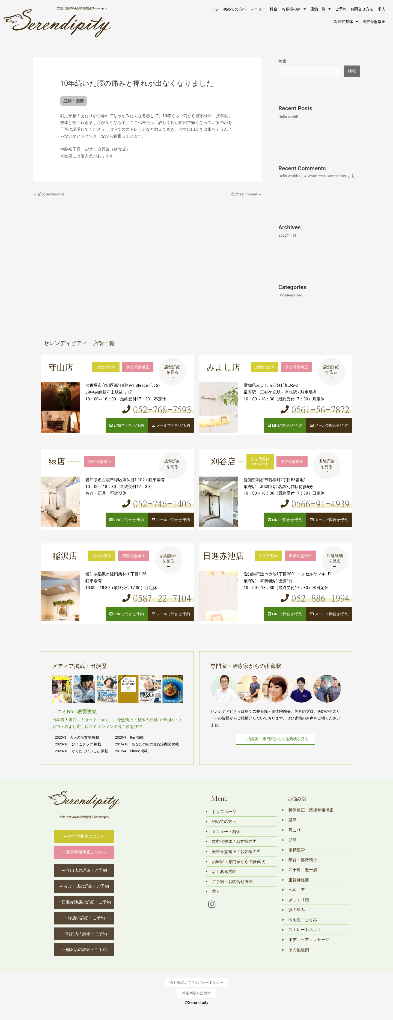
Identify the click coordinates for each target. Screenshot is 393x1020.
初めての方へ (234, 9)
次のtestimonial (244, 194)
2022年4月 (288, 243)
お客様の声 (294, 9)
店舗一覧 (320, 9)
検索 (282, 61)
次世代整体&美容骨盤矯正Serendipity (82, 8)
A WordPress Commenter (329, 176)
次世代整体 (346, 21)
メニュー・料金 (264, 9)
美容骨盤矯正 (373, 21)
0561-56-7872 (315, 418)
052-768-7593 (157, 418)
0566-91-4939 (315, 511)
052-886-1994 (315, 605)
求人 (381, 9)
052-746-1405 (157, 511)
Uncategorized (291, 303)
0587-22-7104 (157, 605)
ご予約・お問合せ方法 (354, 9)
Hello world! (289, 116)
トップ (213, 9)
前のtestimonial (50, 194)
